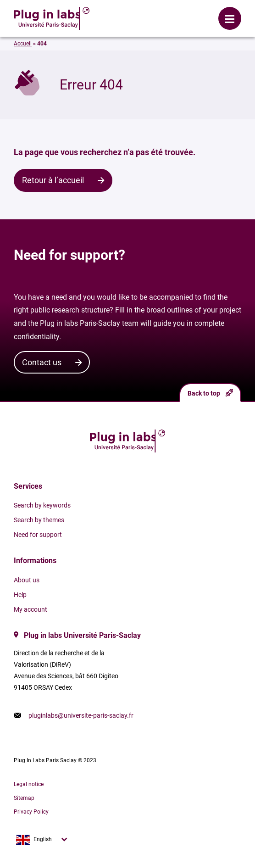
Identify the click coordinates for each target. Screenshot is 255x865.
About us (26, 580)
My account (30, 609)
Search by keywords (42, 505)
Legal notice (29, 784)
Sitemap (24, 798)
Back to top (210, 393)
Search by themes (39, 520)
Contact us (41, 362)
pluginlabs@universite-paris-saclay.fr (80, 715)
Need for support (38, 534)
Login (114, 11)
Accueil (23, 43)
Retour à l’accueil (53, 180)
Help (20, 594)
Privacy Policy (31, 812)
